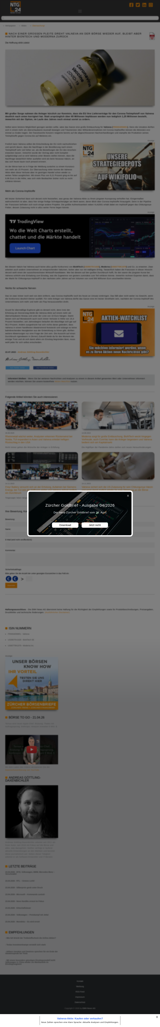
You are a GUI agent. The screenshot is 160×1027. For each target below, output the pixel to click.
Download (65, 525)
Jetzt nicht (95, 525)
